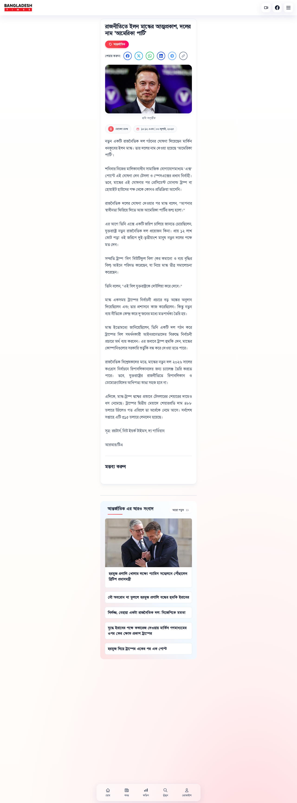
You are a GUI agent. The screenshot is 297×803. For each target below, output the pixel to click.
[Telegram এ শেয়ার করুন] (172, 56)
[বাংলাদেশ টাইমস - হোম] (18, 7)
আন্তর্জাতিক (117, 44)
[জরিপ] (146, 792)
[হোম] (108, 792)
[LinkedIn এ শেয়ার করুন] (161, 56)
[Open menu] (288, 7)
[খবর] (127, 792)
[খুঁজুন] (165, 792)
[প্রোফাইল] (186, 792)
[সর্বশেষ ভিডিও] (266, 7)
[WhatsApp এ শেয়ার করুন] (150, 56)
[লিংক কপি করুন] (183, 56)
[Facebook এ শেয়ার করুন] (127, 56)
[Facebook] (277, 7)
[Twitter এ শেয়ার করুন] (139, 56)
